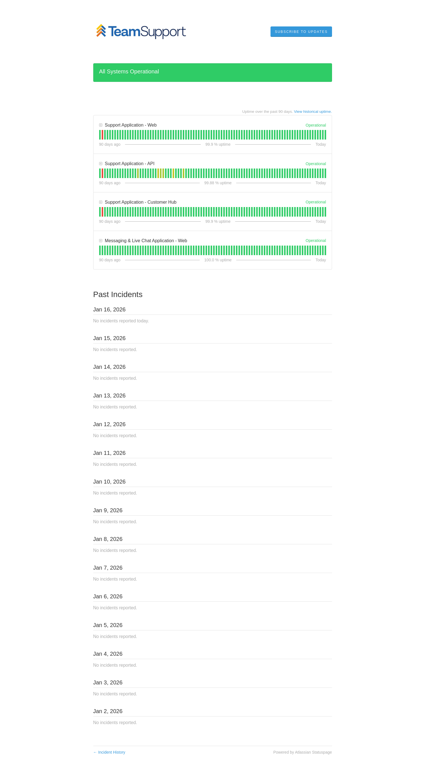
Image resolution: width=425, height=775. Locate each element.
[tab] (100, 135)
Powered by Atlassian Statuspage (302, 752)
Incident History (109, 752)
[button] (301, 31)
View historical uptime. (313, 111)
